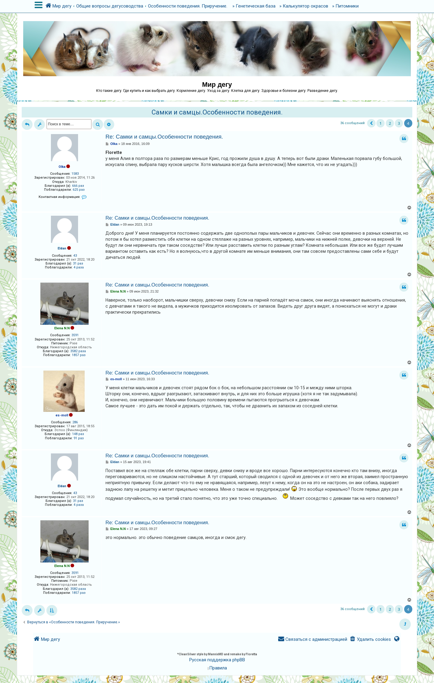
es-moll (61, 415)
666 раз (78, 186)
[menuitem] (370, 639)
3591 (75, 335)
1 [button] (380, 123)
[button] (371, 123)
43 (75, 256)
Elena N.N (62, 328)
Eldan (62, 248)
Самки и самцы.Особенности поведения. (217, 112)
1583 (75, 174)
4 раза (79, 267)
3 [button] (399, 123)
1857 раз (79, 355)
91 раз (79, 438)
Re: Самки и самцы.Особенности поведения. (164, 136)
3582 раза (78, 351)
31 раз (78, 263)
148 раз (78, 434)
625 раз (79, 190)
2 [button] (390, 123)
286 (75, 422)
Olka (61, 167)
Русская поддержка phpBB (217, 660)
